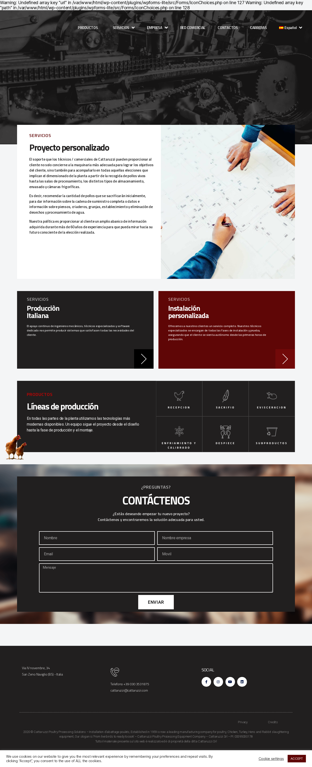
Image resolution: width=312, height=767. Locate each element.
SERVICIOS (124, 28)
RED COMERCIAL (193, 27)
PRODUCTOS (89, 27)
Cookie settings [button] (271, 759)
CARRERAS (258, 27)
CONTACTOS (228, 27)
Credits (273, 737)
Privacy (243, 737)
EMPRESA (157, 28)
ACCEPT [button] (297, 758)
